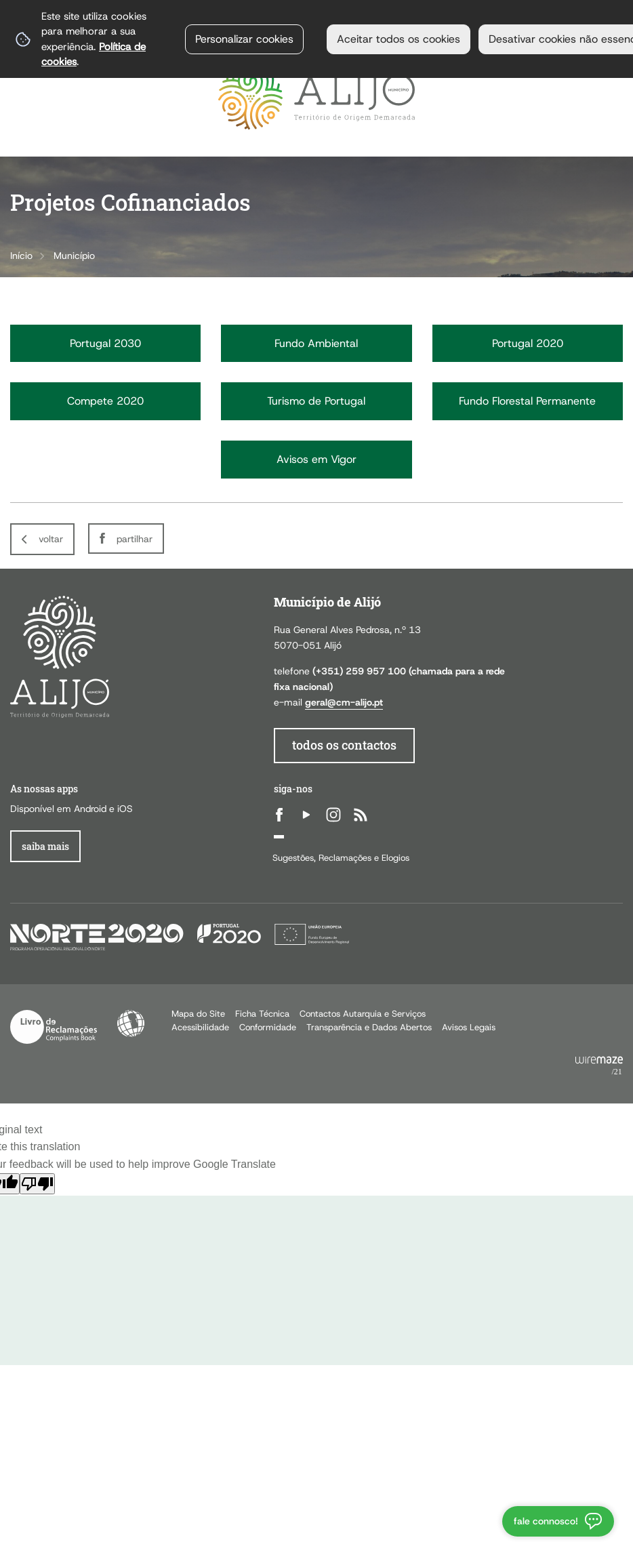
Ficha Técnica (262, 1013)
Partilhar (134, 539)
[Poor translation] (37, 1183)
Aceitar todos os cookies (398, 39)
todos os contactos (344, 745)
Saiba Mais (45, 846)
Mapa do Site (198, 1013)
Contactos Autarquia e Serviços (363, 1013)
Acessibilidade (130, 1023)
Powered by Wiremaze (599, 1066)
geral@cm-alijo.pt (344, 702)
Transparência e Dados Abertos (369, 1027)
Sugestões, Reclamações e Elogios (340, 858)
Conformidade (267, 1027)
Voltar (51, 539)
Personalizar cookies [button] (244, 39)
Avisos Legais (468, 1027)
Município (74, 255)
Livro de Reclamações (53, 1027)
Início (21, 255)
